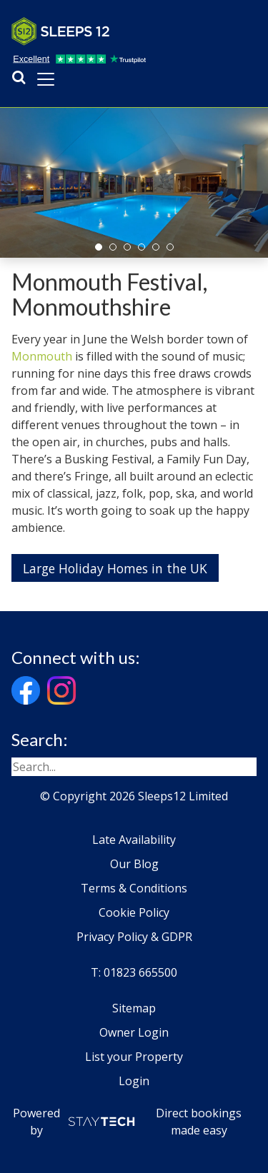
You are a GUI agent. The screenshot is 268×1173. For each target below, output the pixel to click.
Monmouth (41, 356)
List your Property (134, 1056)
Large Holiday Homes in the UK (115, 568)
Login (134, 1081)
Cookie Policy (134, 912)
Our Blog (134, 864)
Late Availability (134, 839)
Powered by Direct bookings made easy (127, 1121)
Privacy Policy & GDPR (134, 937)
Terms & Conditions (134, 888)
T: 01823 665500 (134, 972)
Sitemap (134, 1008)
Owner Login (134, 1032)
